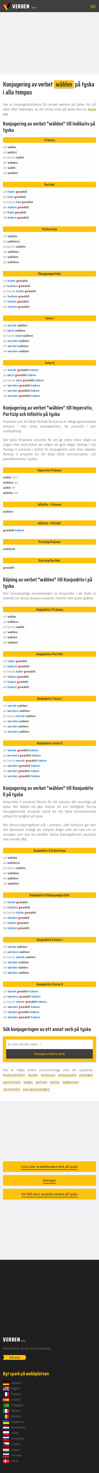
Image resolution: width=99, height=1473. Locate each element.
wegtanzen (71, 1082)
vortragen (86, 1075)
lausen (33, 1075)
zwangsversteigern (36, 1089)
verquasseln (67, 1075)
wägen (28, 1082)
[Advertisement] (49, 43)
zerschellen (11, 1089)
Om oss (14, 1357)
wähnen (41, 1082)
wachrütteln (12, 1082)
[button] (92, 6)
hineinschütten (14, 1075)
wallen (55, 1082)
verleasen (48, 1075)
